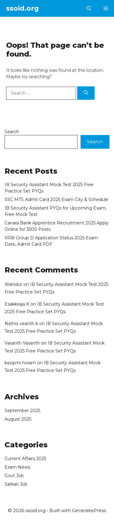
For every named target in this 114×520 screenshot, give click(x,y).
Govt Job (14, 475)
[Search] (86, 93)
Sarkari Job (16, 484)
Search (12, 131)
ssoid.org (22, 8)
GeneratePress (89, 510)
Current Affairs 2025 (25, 458)
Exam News (17, 467)
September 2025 (22, 410)
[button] (89, 8)
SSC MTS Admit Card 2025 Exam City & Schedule (56, 199)
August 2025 (18, 419)
